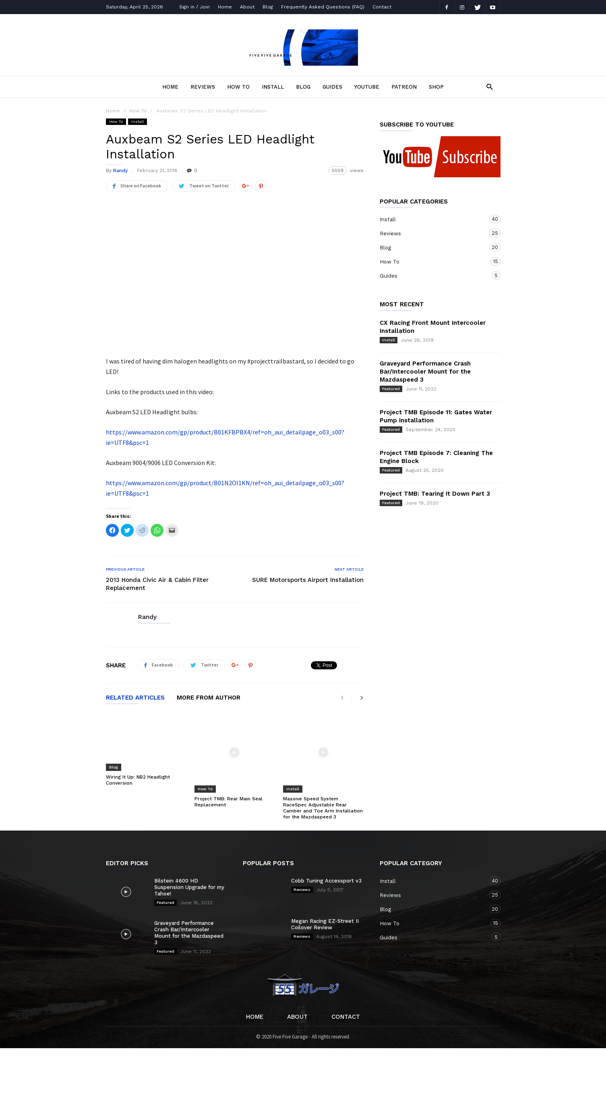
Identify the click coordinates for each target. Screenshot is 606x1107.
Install (273, 87)
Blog (268, 7)
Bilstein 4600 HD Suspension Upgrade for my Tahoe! (189, 865)
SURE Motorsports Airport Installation (308, 580)
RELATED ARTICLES (135, 698)
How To (238, 87)
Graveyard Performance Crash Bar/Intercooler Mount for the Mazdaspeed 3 (425, 371)
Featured (391, 388)
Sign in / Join (194, 7)
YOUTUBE (366, 87)
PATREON (404, 87)
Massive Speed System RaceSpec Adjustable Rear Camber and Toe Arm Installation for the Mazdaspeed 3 (323, 786)
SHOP (436, 87)
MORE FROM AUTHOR (208, 698)
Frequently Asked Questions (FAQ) (322, 7)
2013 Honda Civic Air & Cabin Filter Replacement (157, 584)
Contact (381, 7)
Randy (120, 170)
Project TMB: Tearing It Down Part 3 (435, 493)
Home (225, 7)
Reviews (202, 87)
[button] (487, 86)
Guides (332, 87)
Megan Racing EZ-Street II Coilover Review (325, 902)
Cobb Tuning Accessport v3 (326, 859)
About (247, 7)
